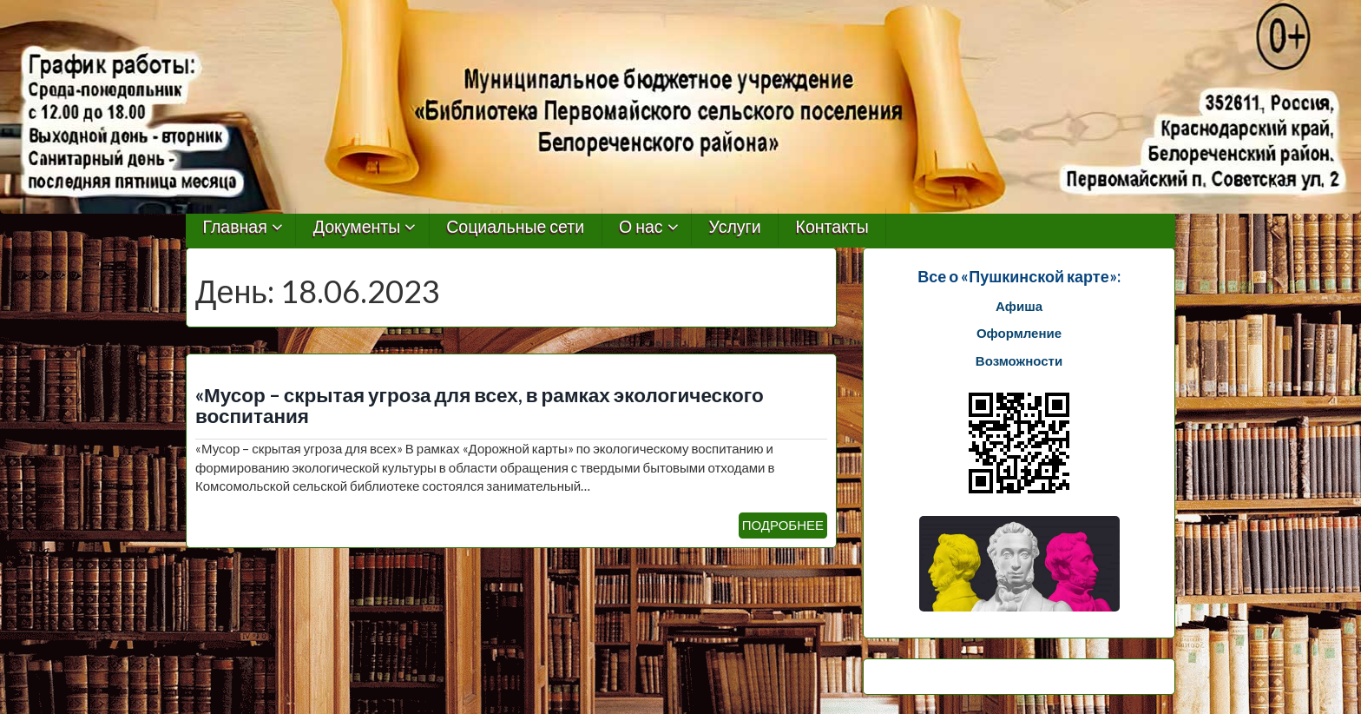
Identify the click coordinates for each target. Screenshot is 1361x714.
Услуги (735, 227)
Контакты (832, 227)
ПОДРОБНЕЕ (783, 524)
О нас (641, 227)
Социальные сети (515, 227)
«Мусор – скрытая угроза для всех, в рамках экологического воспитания (479, 405)
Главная (235, 227)
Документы (357, 227)
